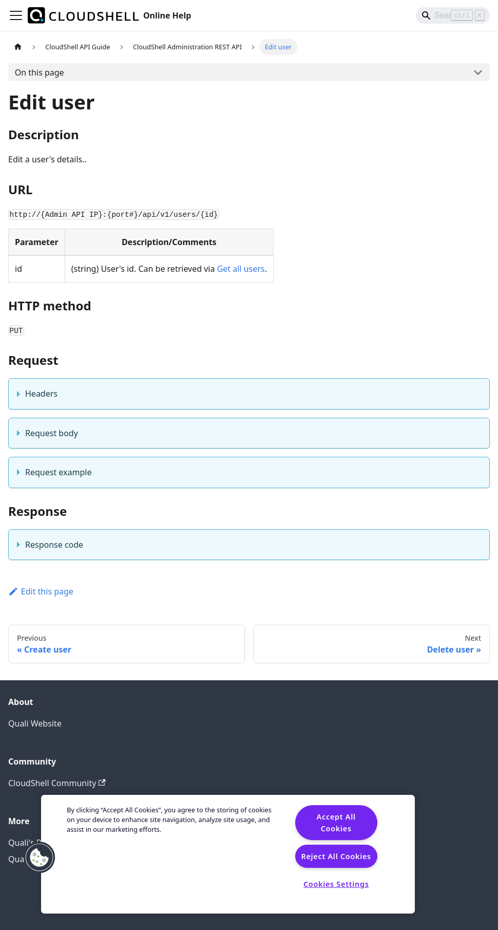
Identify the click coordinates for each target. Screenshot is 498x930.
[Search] (453, 15)
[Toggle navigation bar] (16, 15)
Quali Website (35, 723)
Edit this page (40, 591)
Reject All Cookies (336, 856)
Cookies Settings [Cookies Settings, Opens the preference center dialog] (336, 884)
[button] (39, 857)
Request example (58, 472)
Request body (51, 433)
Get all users (241, 268)
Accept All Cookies (336, 822)
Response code (54, 544)
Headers (41, 393)
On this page (39, 72)
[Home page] (18, 47)
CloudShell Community (57, 783)
